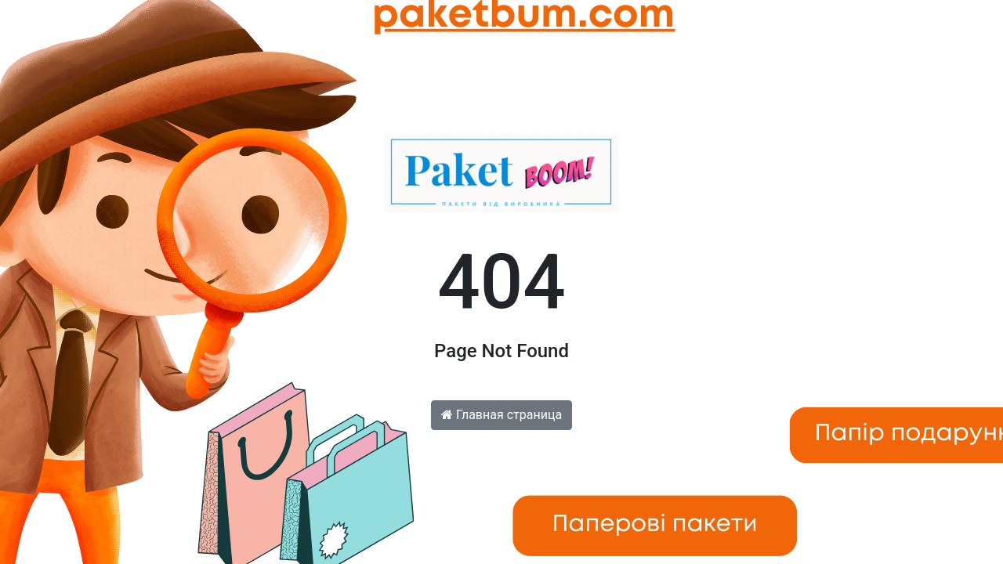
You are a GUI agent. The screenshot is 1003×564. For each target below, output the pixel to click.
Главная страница (501, 414)
